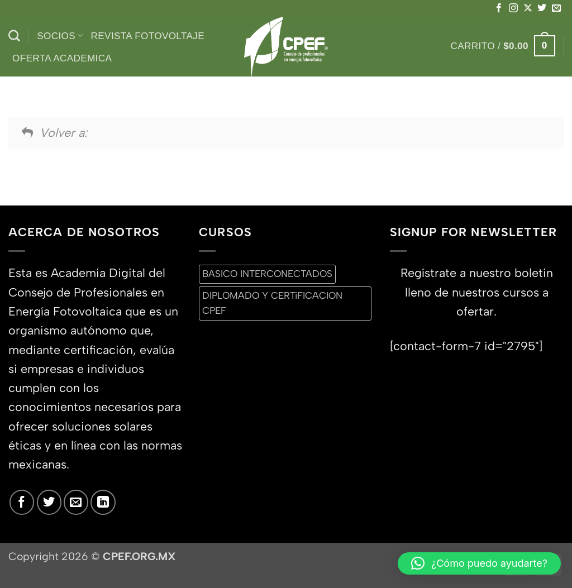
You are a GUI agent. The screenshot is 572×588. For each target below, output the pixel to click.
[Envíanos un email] (556, 8)
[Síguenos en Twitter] (541, 8)
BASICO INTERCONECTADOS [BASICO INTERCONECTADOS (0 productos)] (267, 273)
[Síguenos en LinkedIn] (102, 502)
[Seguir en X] (527, 8)
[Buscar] (14, 36)
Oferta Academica (62, 58)
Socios (60, 35)
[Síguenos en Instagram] (513, 8)
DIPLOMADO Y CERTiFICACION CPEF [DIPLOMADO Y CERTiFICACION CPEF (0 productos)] (272, 303)
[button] (503, 46)
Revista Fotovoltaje (147, 35)
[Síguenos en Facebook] (498, 8)
